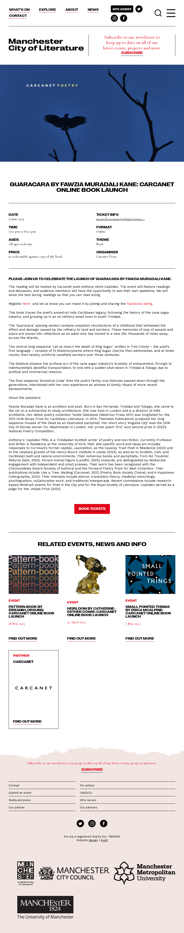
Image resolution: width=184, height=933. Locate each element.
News (93, 9)
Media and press (20, 800)
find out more (23, 638)
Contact (18, 15)
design (93, 840)
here (26, 304)
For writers (87, 785)
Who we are (88, 800)
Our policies (17, 807)
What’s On (19, 9)
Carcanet (23, 662)
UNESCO (86, 792)
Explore (47, 9)
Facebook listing (139, 304)
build (104, 840)
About (71, 9)
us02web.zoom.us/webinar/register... (120, 219)
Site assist (122, 9)
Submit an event (20, 792)
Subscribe (132, 53)
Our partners (88, 807)
